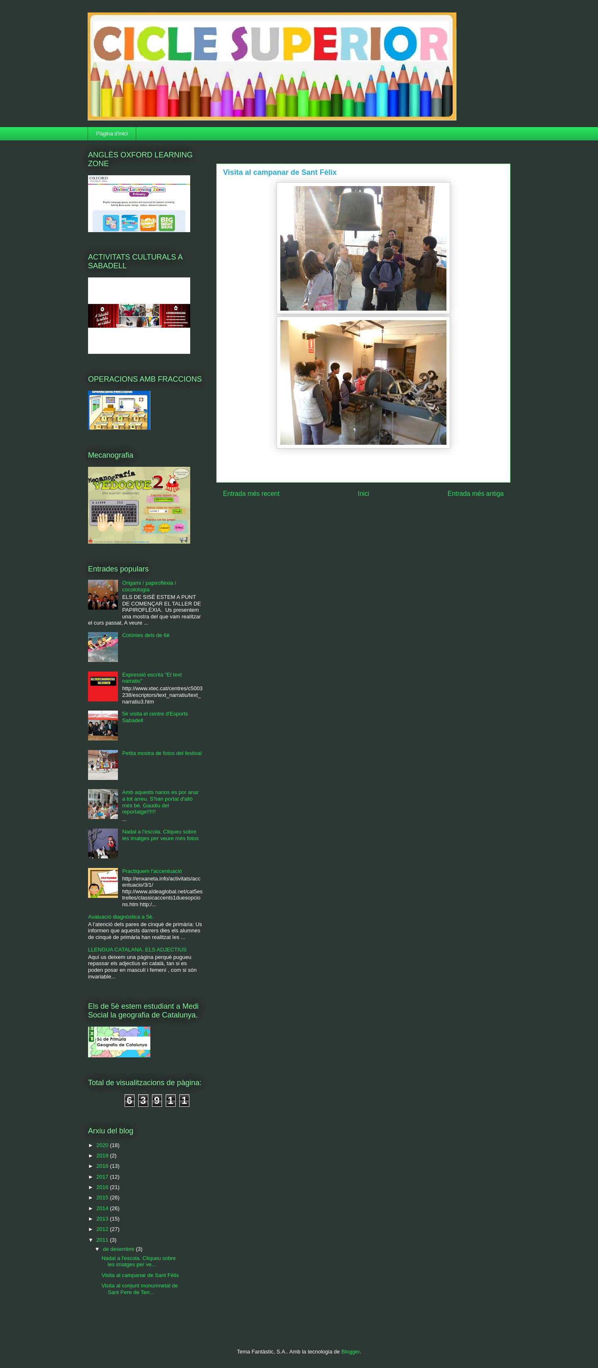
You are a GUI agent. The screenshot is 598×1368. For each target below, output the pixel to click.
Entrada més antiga (476, 493)
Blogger (350, 1351)
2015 (103, 1197)
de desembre (119, 1249)
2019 (103, 1155)
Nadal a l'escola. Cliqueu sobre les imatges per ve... (138, 1261)
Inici (364, 493)
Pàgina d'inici (112, 133)
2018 (103, 1166)
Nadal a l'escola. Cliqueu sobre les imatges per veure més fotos (160, 835)
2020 (103, 1145)
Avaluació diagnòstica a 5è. (121, 917)
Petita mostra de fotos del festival (161, 753)
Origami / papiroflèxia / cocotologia (149, 586)
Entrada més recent (251, 493)
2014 (103, 1208)
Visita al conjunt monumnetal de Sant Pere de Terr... (139, 1288)
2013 (103, 1219)
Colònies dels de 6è (145, 635)
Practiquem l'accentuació (152, 871)
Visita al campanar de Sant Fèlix (140, 1275)
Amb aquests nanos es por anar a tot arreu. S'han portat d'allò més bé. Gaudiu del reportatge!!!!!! (160, 802)
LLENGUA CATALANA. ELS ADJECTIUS (137, 949)
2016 (103, 1187)
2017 (103, 1177)
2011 (103, 1240)
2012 (103, 1229)
